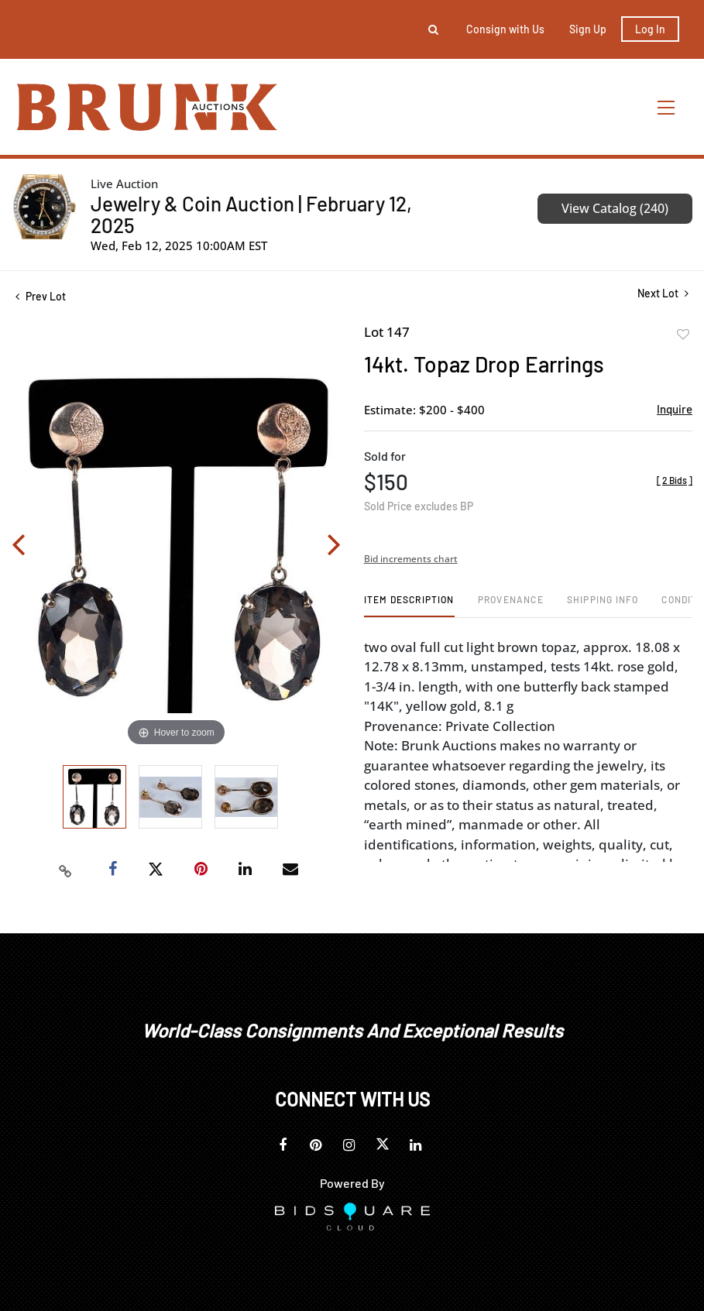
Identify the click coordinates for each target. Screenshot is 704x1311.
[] (674, 480)
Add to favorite (683, 334)
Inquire (674, 409)
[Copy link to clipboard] (66, 869)
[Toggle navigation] (667, 107)
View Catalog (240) (614, 208)
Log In (650, 29)
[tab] (409, 605)
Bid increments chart (411, 558)
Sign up (587, 29)
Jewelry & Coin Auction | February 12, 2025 (251, 214)
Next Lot (663, 293)
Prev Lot (40, 296)
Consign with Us (505, 29)
